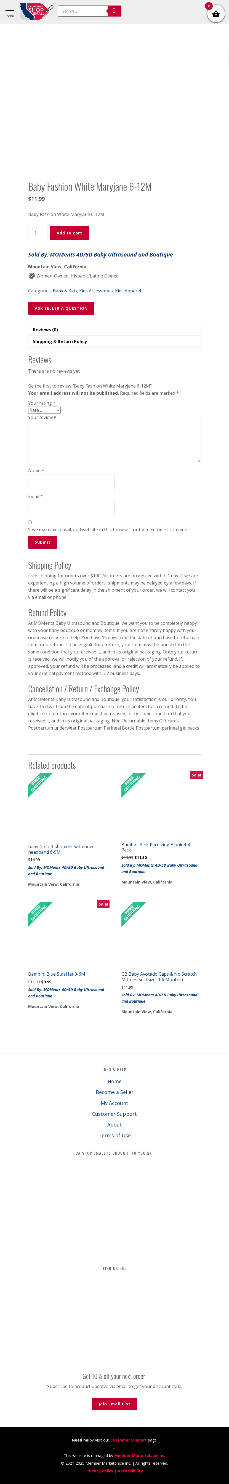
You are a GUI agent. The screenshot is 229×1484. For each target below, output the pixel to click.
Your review (42, 417)
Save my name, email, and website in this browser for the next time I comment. (109, 530)
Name (36, 471)
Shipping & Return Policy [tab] (60, 341)
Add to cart (69, 233)
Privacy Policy (99, 1471)
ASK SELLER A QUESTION (61, 308)
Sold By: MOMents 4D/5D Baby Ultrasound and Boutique (100, 254)
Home (115, 1081)
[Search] (114, 11)
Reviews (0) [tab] (45, 330)
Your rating (41, 403)
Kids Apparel (128, 291)
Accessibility (130, 1471)
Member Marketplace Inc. (139, 1455)
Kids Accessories (96, 291)
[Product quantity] (37, 233)
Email (35, 496)
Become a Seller (115, 1092)
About (114, 1124)
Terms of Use (114, 1135)
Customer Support (114, 1114)
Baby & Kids (65, 291)
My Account (114, 1103)
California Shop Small (36, 11)
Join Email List (114, 1403)
